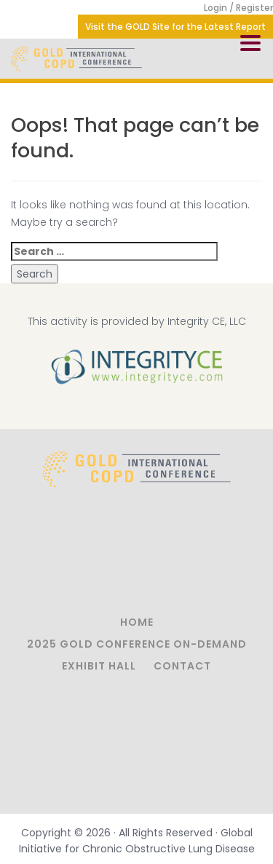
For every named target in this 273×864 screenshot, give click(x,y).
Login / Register (238, 7)
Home (137, 622)
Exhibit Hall (99, 666)
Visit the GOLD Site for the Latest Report (175, 26)
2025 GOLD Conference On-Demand (137, 644)
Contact (182, 666)
